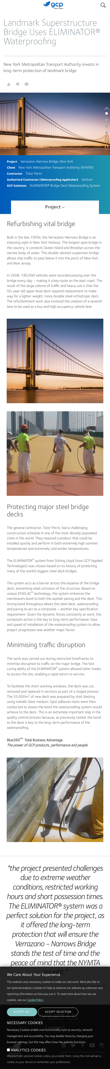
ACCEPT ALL (22, 1022)
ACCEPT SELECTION (58, 1022)
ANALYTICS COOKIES (28, 1060)
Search (103, 4)
